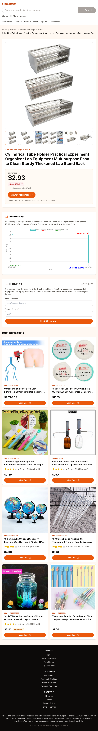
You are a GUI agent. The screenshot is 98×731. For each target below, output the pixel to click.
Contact (49, 700)
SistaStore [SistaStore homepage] (9, 3)
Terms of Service (49, 707)
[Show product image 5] (71, 138)
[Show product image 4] (56, 138)
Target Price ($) (12, 309)
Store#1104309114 (59, 613)
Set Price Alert (49, 321)
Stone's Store (57, 458)
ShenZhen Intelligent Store (30, 29)
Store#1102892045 (59, 536)
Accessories (54, 22)
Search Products (49, 658)
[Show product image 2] (27, 138)
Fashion (18, 22)
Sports (44, 22)
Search (86, 10)
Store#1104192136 (11, 536)
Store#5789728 (58, 386)
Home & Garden (31, 22)
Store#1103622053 (11, 458)
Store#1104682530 (11, 613)
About (23, 16)
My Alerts (14, 16)
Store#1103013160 (11, 386)
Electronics (7, 22)
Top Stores (49, 662)
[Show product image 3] (41, 138)
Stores (5, 16)
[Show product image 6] (86, 138)
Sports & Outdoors (49, 686)
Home (4, 29)
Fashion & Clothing (49, 679)
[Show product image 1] (12, 138)
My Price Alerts (49, 666)
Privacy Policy (49, 703)
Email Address (11, 299)
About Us (49, 696)
